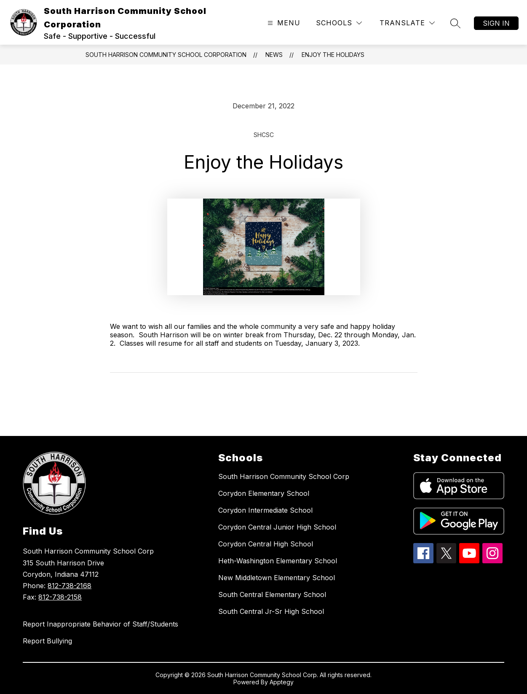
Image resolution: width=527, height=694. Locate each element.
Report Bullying (47, 641)
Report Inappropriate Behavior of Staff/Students (100, 624)
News (274, 54)
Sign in (496, 23)
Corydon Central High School (265, 544)
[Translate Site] (407, 23)
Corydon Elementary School (263, 493)
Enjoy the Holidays (333, 54)
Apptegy (282, 682)
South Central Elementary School (272, 594)
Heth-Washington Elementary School (277, 561)
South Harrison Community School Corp (283, 476)
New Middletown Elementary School (276, 577)
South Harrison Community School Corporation (166, 54)
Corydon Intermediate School (265, 510)
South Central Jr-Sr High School (271, 611)
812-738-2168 (69, 585)
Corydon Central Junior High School (277, 527)
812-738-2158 (60, 597)
